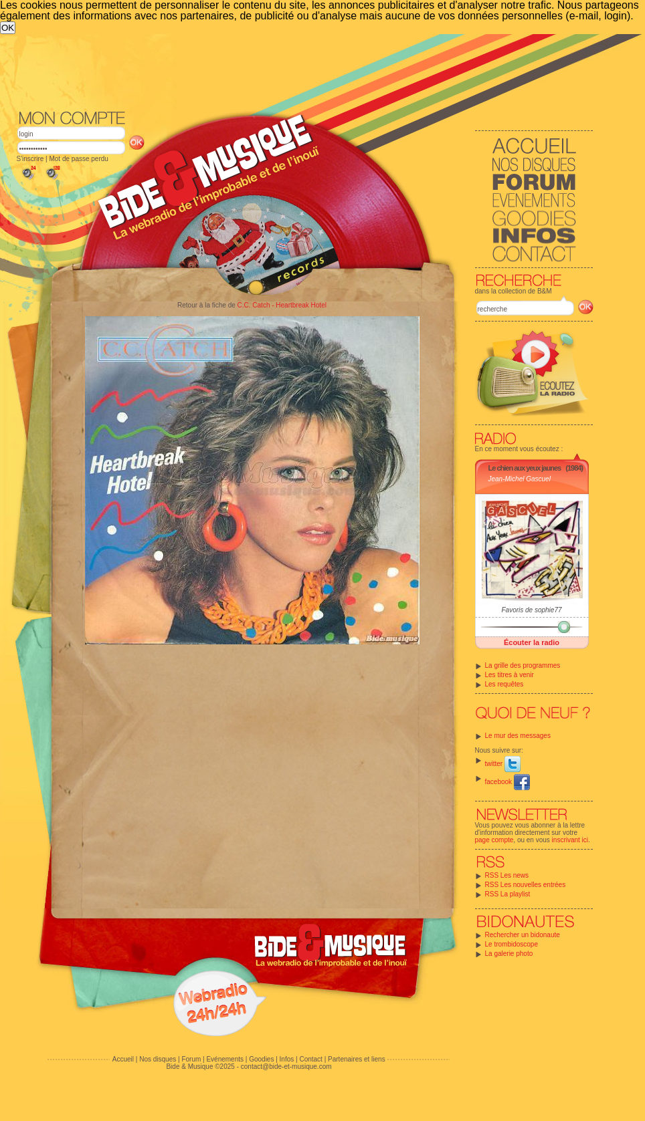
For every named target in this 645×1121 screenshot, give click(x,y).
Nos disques (157, 1059)
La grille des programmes (523, 665)
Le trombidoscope (512, 944)
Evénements (225, 1059)
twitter (503, 763)
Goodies (261, 1059)
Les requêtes (504, 684)
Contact (310, 1059)
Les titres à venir (509, 674)
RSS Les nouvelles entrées (525, 884)
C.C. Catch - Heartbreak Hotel (282, 305)
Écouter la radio (531, 642)
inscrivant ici (570, 840)
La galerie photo (509, 953)
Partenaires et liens (356, 1059)
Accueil (123, 1059)
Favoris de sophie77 (531, 610)
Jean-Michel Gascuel (519, 479)
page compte (494, 840)
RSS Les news (507, 875)
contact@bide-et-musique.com (286, 1066)
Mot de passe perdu (78, 158)
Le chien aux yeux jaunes (524, 468)
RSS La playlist (508, 894)
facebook (507, 781)
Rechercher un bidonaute (522, 935)
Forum (191, 1059)
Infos (287, 1059)
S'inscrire (30, 158)
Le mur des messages (518, 735)
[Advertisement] (212, 134)
